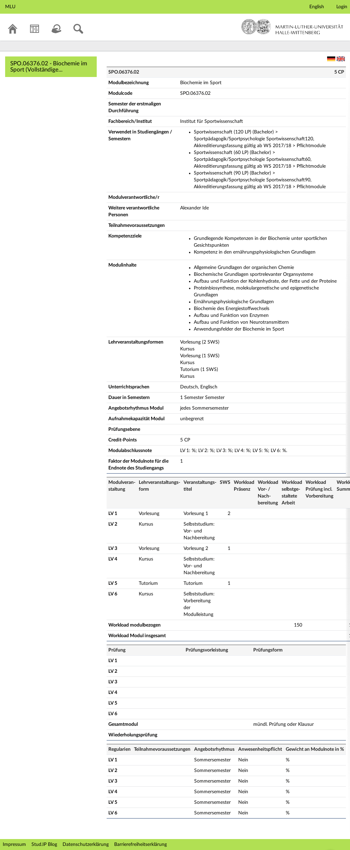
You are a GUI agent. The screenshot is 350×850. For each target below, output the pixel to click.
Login (341, 6)
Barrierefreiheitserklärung (140, 844)
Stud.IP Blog (44, 844)
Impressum (14, 844)
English (316, 6)
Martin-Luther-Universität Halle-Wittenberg (292, 26)
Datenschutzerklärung (86, 844)
